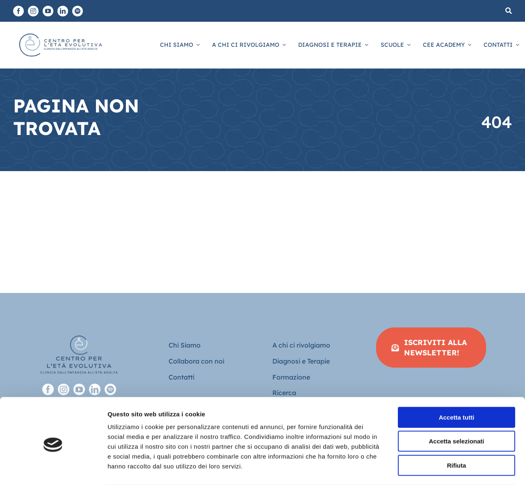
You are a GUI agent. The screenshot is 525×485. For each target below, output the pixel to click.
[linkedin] (62, 11)
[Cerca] (508, 10)
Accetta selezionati (456, 408)
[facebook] (18, 11)
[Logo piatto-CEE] (60, 32)
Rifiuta (456, 432)
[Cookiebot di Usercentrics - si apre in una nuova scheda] (53, 469)
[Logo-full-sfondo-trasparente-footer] (79, 331)
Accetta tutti (457, 384)
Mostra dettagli (431, 468)
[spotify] (77, 11)
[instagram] (33, 11)
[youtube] (48, 11)
